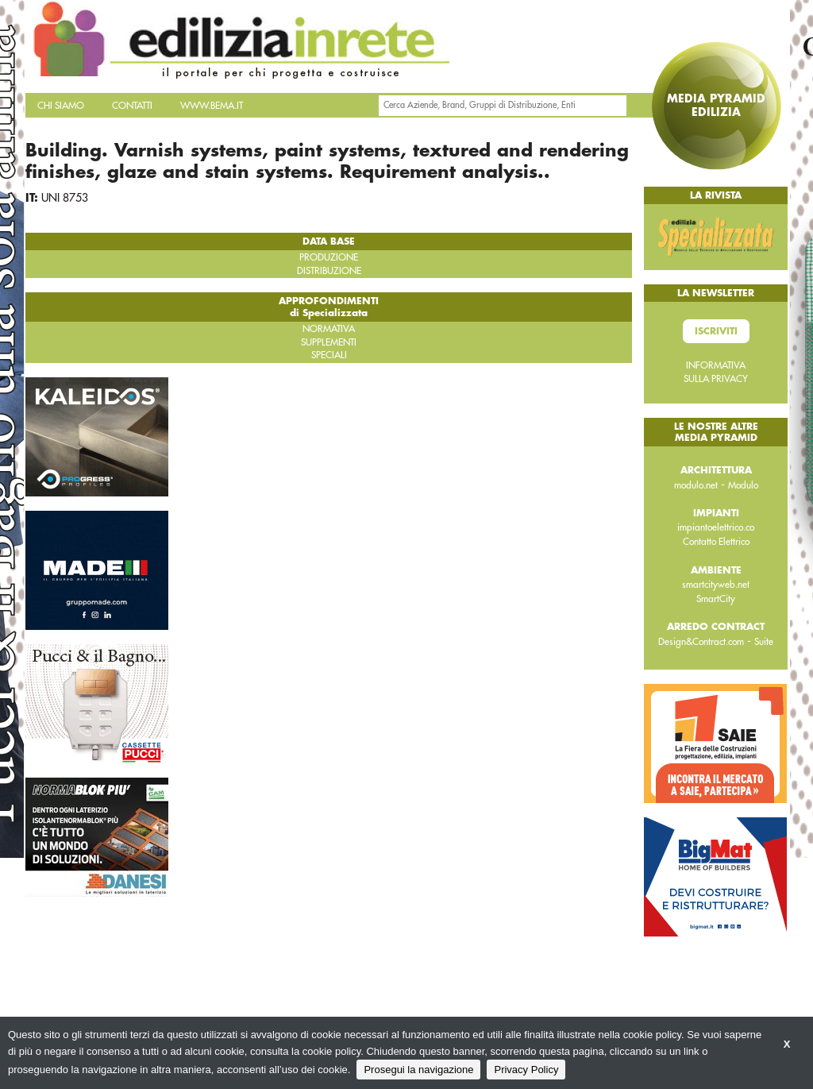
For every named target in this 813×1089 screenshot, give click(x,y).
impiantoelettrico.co (715, 527)
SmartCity (715, 599)
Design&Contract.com (701, 642)
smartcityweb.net (715, 584)
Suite (763, 642)
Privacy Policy (526, 1069)
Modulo (743, 485)
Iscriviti (716, 331)
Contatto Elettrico (716, 541)
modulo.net (696, 485)
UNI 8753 (64, 197)
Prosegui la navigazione (418, 1069)
